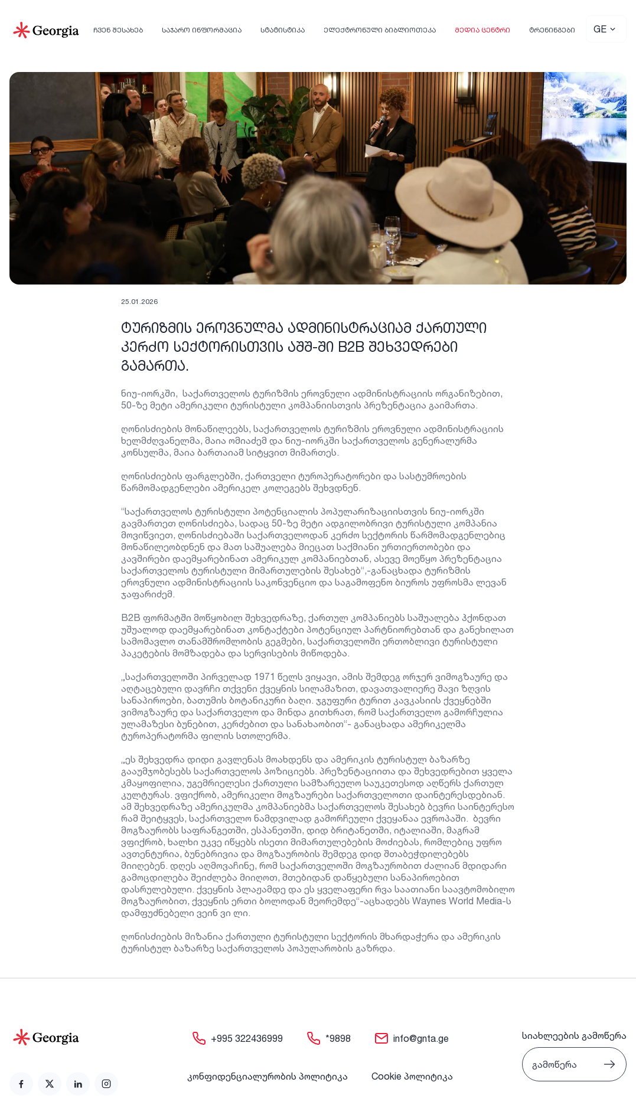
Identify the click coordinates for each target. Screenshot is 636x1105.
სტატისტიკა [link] (282, 29)
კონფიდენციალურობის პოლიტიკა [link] (267, 1076)
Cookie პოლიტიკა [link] (412, 1076)
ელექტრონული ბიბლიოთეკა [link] (380, 29)
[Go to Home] (46, 30)
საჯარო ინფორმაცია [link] (202, 29)
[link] (21, 1084)
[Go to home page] (63, 1037)
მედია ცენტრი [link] (482, 29)
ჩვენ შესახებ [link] (118, 29)
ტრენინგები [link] (552, 29)
